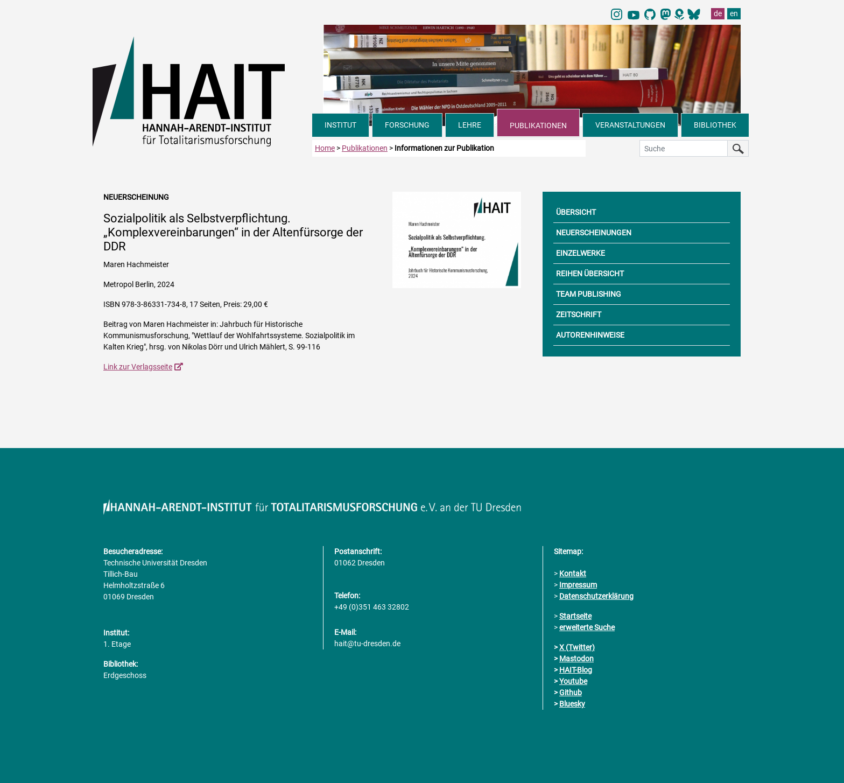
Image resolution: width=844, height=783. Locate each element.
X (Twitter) (577, 647)
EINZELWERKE (580, 253)
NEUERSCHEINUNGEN (593, 232)
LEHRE (469, 125)
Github (570, 692)
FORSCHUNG (407, 125)
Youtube (573, 681)
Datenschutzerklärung (596, 596)
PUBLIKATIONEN (538, 125)
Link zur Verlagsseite (137, 366)
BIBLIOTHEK (715, 125)
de (718, 13)
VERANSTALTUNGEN (630, 125)
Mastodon (576, 658)
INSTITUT (340, 125)
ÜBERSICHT (576, 212)
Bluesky (572, 704)
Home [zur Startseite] (325, 148)
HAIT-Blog (575, 670)
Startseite (575, 616)
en (734, 13)
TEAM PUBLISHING (588, 294)
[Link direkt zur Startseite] (202, 90)
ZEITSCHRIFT (578, 314)
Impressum (578, 585)
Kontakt (572, 573)
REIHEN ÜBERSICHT (590, 273)
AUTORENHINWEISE (590, 335)
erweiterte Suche (587, 627)
